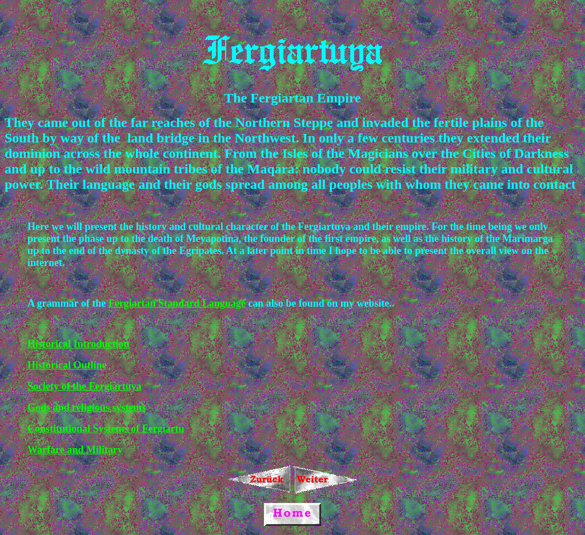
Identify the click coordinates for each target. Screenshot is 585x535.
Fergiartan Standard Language (177, 303)
